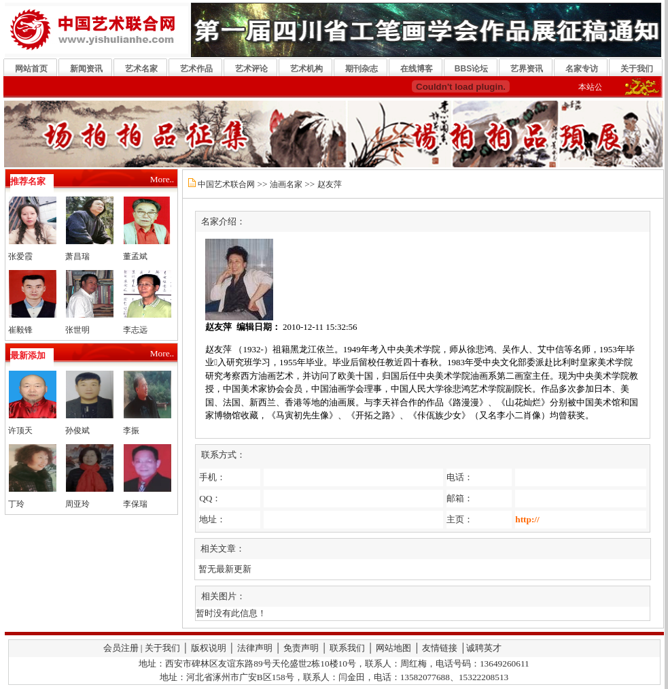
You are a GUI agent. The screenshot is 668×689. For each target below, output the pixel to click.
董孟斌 (135, 256)
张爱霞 (20, 256)
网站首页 (31, 68)
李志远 (135, 330)
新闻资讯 (86, 68)
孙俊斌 (77, 430)
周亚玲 (77, 504)
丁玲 (16, 504)
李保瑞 (135, 504)
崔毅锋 (20, 330)
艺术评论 (251, 68)
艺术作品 (196, 68)
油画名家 (286, 184)
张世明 (77, 330)
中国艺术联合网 (226, 184)
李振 (131, 430)
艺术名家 (141, 68)
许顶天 (20, 430)
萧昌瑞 (77, 256)
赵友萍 (329, 184)
